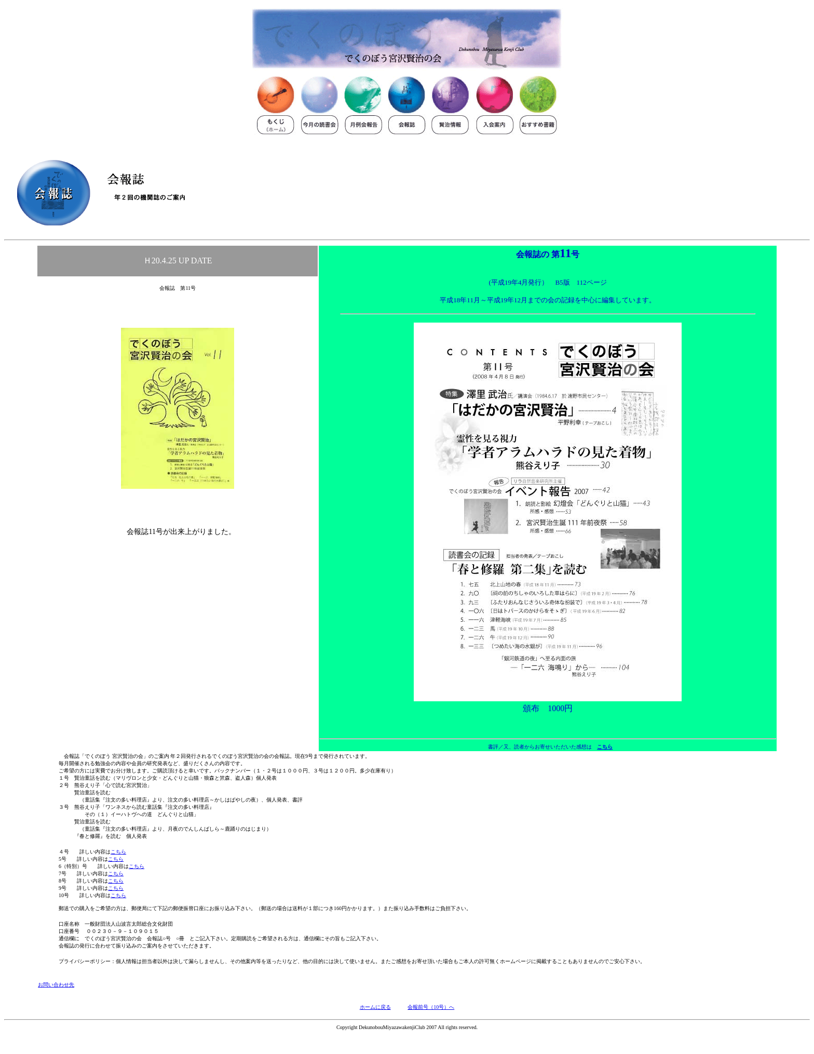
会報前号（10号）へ (431, 1007)
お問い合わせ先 (56, 985)
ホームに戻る (375, 1007)
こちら (605, 747)
